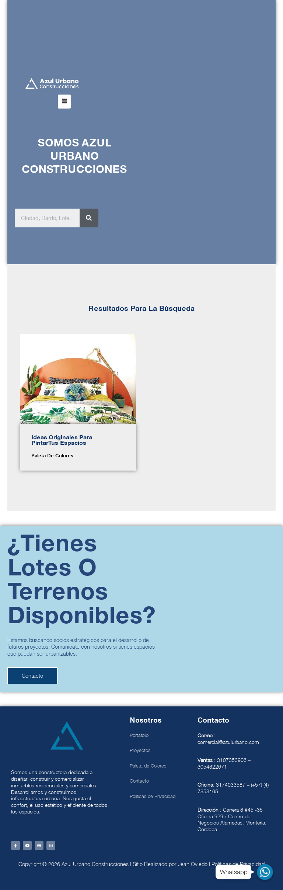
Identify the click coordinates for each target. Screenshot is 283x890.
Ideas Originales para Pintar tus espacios (61, 440)
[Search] (89, 218)
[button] (64, 102)
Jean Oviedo (192, 864)
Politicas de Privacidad (238, 864)
